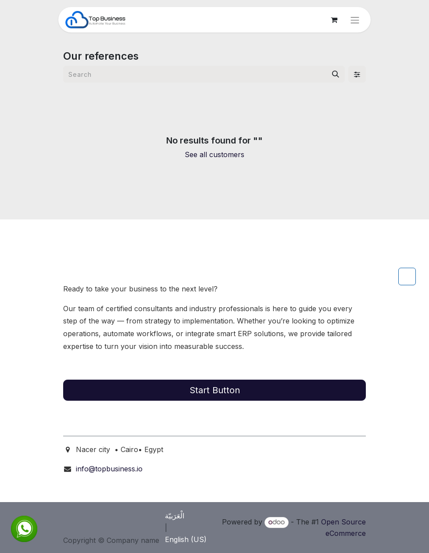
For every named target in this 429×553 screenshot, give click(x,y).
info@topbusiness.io (109, 468)
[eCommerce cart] (334, 20)
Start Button (214, 390)
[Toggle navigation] (355, 20)
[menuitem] (184, 515)
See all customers (214, 154)
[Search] (335, 74)
